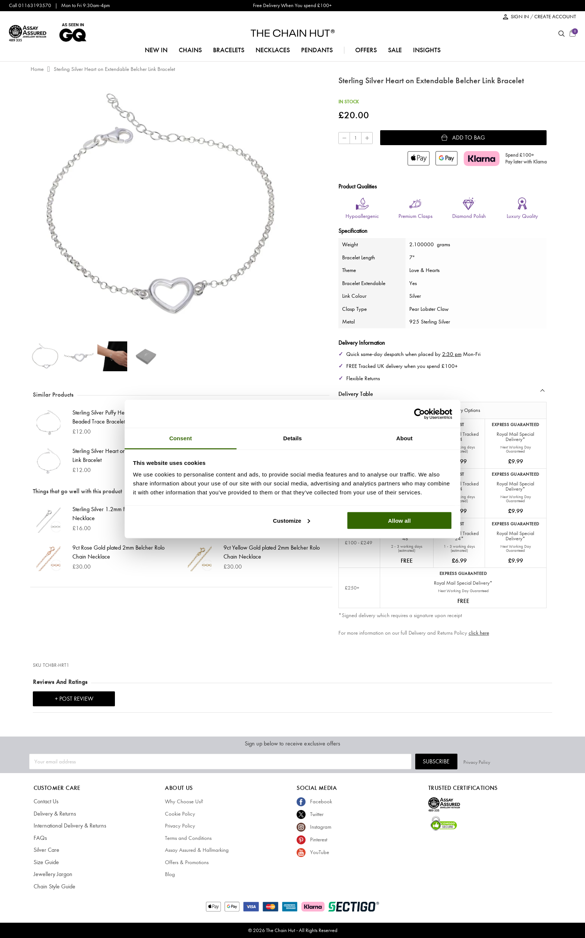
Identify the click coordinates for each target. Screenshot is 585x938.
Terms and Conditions (188, 838)
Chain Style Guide (53, 886)
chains (190, 50)
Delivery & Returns (53, 813)
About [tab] (404, 438)
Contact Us (46, 801)
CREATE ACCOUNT (555, 16)
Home (37, 69)
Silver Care (45, 850)
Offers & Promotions (187, 862)
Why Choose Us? (184, 801)
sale (395, 50)
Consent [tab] (180, 438)
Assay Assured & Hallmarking (197, 850)
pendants (317, 50)
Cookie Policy (180, 813)
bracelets (228, 50)
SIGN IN (520, 16)
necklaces (273, 50)
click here (479, 632)
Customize (291, 520)
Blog (170, 874)
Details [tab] (292, 438)
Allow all (399, 520)
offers (366, 50)
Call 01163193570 (30, 5)
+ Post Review (74, 698)
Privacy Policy (542, 761)
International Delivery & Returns (67, 825)
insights (427, 50)
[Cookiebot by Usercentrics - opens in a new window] (419, 413)
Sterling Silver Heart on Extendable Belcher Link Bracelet (114, 69)
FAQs (40, 838)
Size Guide (46, 862)
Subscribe (501, 761)
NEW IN (156, 50)
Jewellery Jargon (52, 874)
